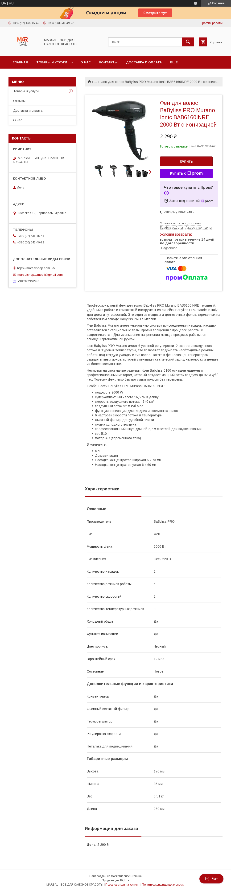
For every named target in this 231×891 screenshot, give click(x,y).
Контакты (108, 62)
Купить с (186, 173)
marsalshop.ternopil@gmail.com (40, 274)
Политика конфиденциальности (163, 884)
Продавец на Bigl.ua (115, 880)
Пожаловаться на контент (122, 884)
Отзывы (19, 101)
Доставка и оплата (144, 62)
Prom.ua (136, 876)
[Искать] (188, 41)
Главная (20, 62)
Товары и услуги (51, 62)
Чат (211, 879)
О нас (85, 62)
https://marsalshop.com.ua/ (36, 268)
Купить (186, 161)
